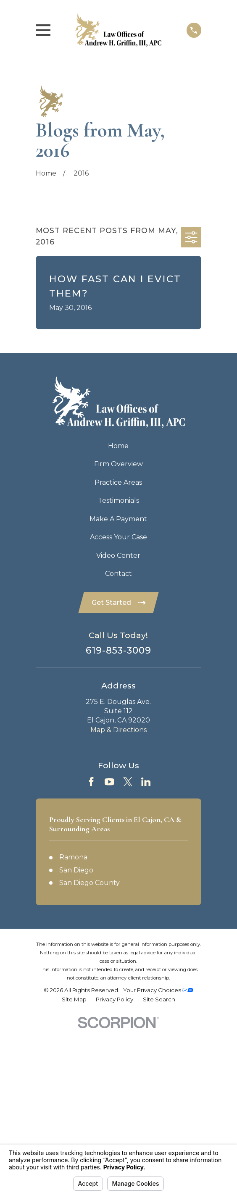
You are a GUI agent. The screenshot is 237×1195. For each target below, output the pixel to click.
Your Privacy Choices (158, 990)
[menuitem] (74, 999)
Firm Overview (118, 464)
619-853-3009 (119, 650)
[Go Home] (46, 173)
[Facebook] (91, 781)
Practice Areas (118, 482)
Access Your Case (118, 537)
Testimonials (118, 500)
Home (118, 446)
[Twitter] (127, 781)
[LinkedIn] (145, 781)
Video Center (118, 555)
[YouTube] (109, 781)
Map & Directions (118, 730)
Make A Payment (118, 519)
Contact (118, 574)
